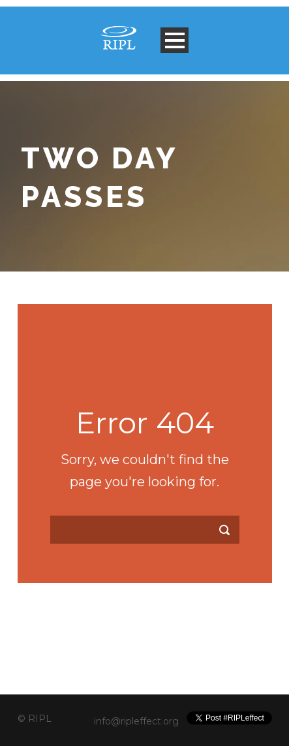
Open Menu (174, 40)
